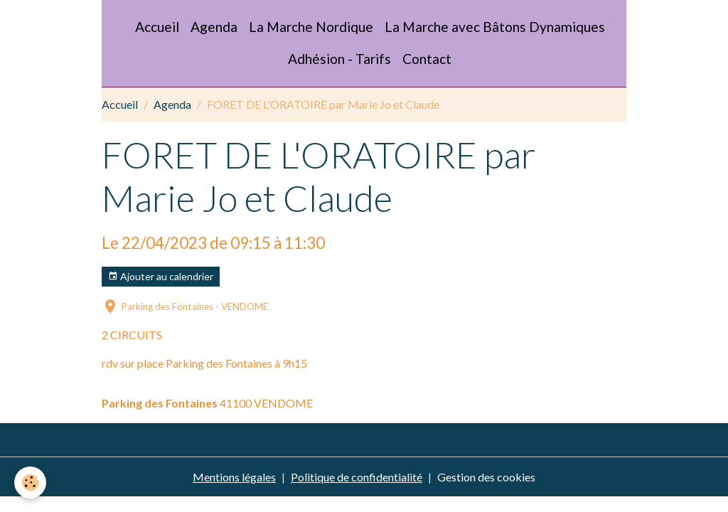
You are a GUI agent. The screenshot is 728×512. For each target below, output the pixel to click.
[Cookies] (30, 482)
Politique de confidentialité (356, 477)
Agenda (214, 26)
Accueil (157, 26)
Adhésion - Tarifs (339, 58)
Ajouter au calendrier (160, 276)
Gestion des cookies (486, 477)
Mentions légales (234, 477)
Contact (426, 58)
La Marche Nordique (311, 26)
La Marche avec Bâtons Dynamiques (495, 26)
